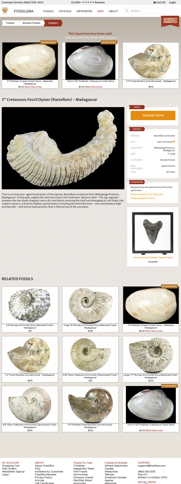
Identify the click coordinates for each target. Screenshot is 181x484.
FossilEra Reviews (45, 474)
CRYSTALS (65, 11)
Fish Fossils (80, 471)
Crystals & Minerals (116, 462)
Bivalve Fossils (167, 160)
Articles (39, 480)
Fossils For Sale (82, 462)
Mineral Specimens (116, 465)
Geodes (109, 468)
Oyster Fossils (168, 166)
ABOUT (113, 11)
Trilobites (79, 465)
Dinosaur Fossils (83, 477)
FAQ (37, 468)
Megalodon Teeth (83, 468)
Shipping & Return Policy (143, 198)
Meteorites (111, 471)
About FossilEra (44, 465)
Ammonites (80, 474)
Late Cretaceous (166, 141)
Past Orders (9, 468)
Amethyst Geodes (115, 477)
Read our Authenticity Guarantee (147, 194)
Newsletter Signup (13, 471)
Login (172, 2)
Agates (109, 480)
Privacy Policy (43, 477)
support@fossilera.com (152, 465)
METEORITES (84, 11)
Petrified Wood (82, 480)
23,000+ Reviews (88, 2)
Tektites (109, 474)
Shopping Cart (11, 465)
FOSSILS (48, 11)
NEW (100, 11)
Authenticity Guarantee (49, 471)
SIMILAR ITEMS (153, 115)
